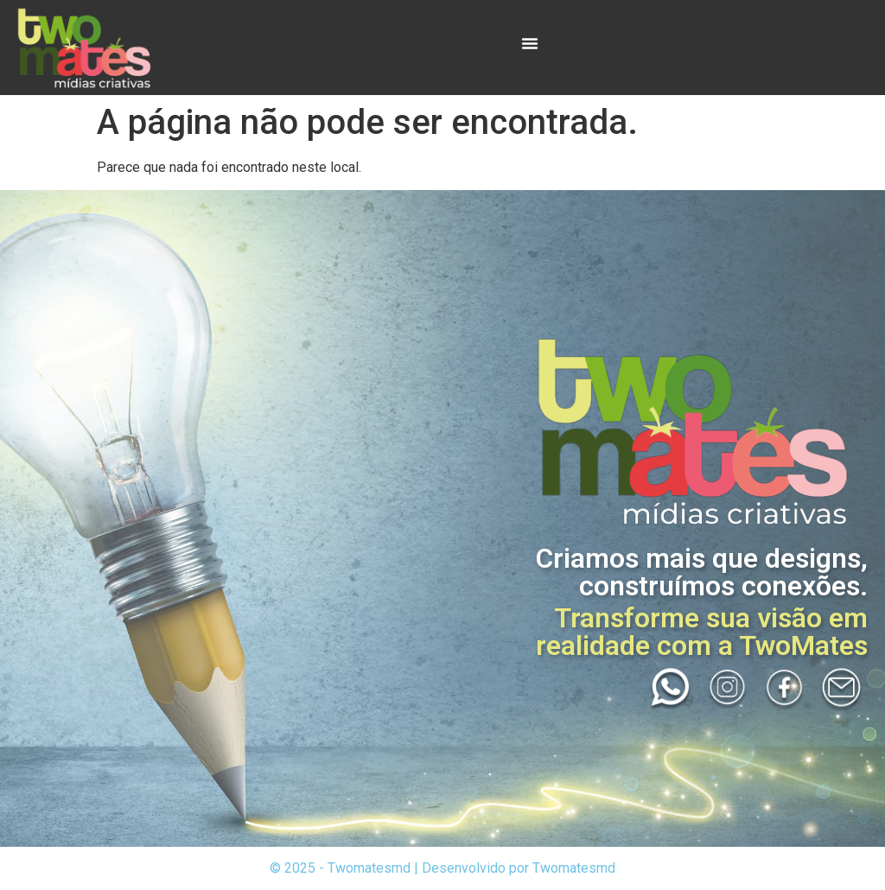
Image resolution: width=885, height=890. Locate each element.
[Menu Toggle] (529, 43)
